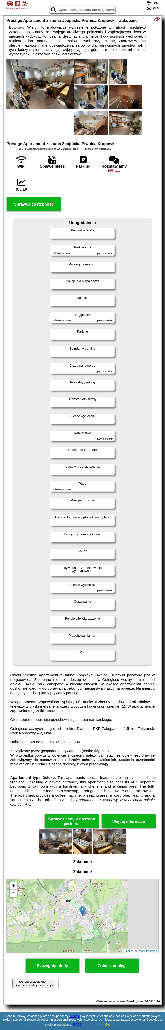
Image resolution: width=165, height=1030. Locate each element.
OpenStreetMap (147, 950)
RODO (77, 1024)
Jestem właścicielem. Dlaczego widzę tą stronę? (33, 983)
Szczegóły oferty (52, 966)
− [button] (13, 893)
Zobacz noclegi (112, 966)
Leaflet (129, 950)
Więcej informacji (128, 821)
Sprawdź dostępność (34, 204)
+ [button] (13, 886)
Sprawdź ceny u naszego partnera (71, 821)
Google (75, 1016)
